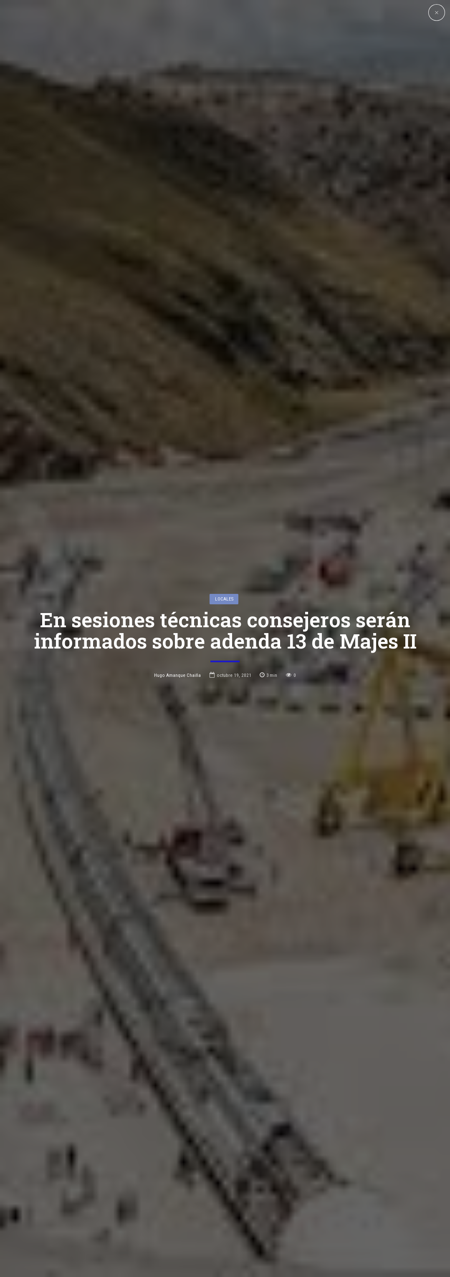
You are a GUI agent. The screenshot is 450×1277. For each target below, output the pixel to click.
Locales (224, 585)
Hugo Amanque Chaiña (177, 661)
